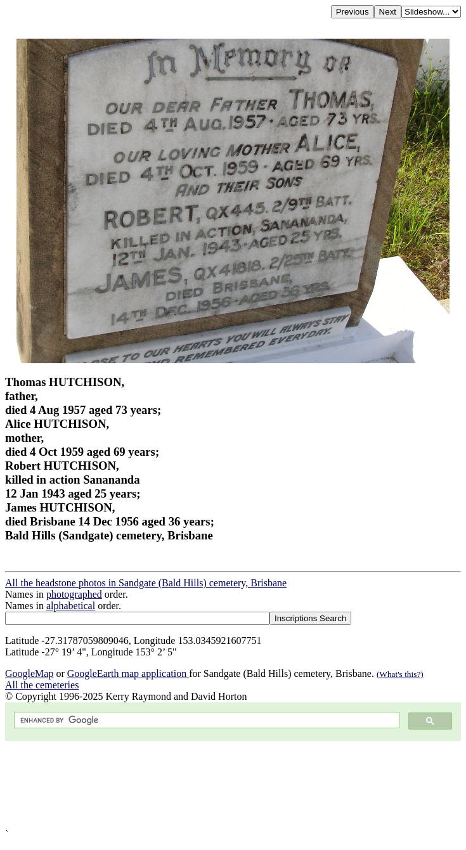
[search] (205, 720)
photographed (74, 594)
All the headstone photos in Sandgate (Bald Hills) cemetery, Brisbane (146, 582)
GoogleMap (29, 673)
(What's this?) (400, 674)
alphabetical (70, 605)
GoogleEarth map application (128, 673)
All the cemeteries (42, 684)
